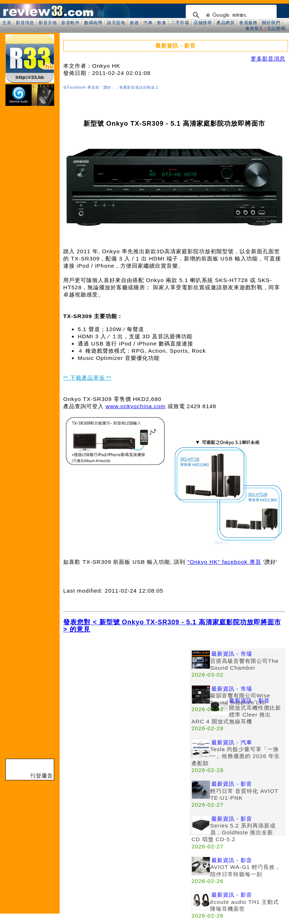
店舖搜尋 (203, 22)
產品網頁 (225, 22)
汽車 (147, 22)
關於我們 (271, 22)
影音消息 (25, 22)
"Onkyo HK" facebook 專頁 (224, 562)
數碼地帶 (93, 22)
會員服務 (248, 22)
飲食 (161, 22)
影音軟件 (70, 22)
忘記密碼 (276, 28)
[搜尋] (230, 15)
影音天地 (48, 22)
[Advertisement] (126, 698)
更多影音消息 (268, 58)
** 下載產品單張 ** (87, 378)
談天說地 (116, 22)
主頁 (6, 22)
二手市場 (180, 22)
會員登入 (254, 28)
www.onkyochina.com (135, 406)
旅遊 (134, 22)
